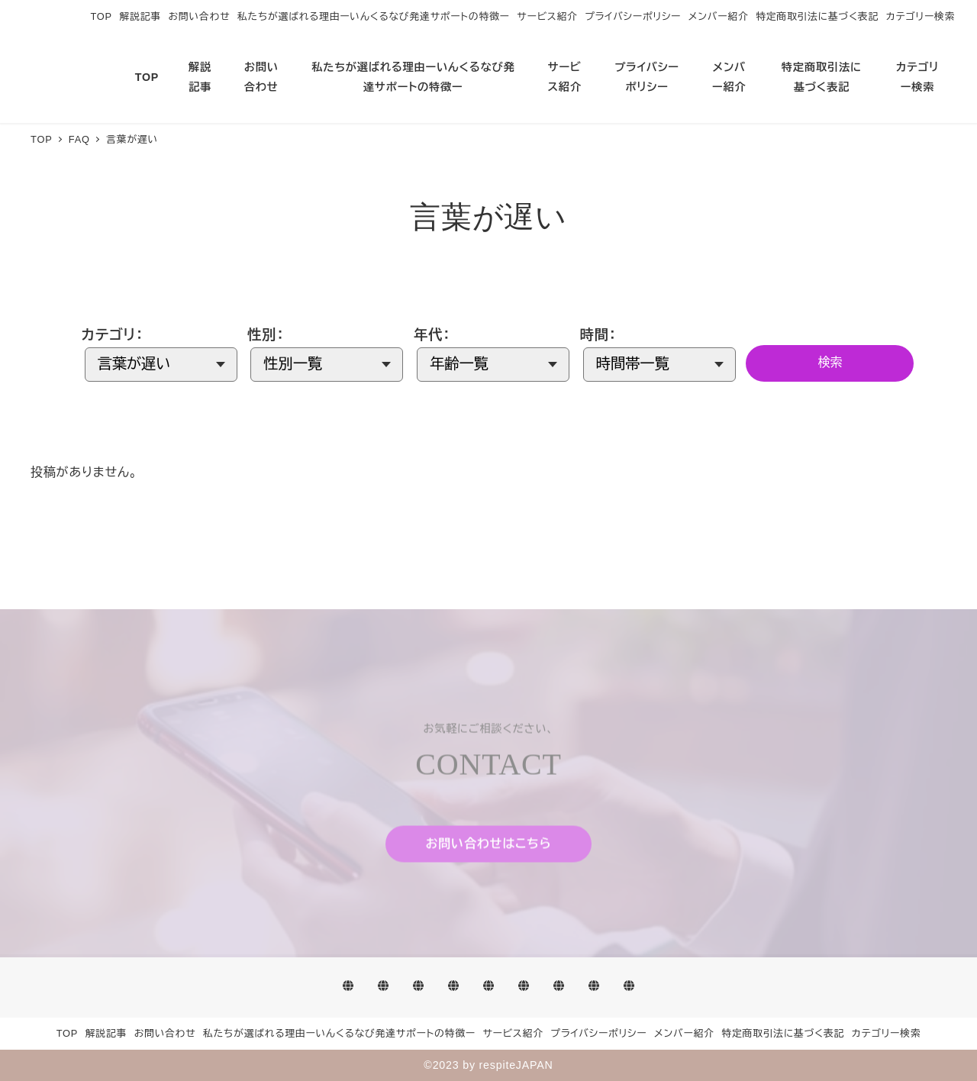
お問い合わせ (200, 16)
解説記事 (140, 16)
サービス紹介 (547, 16)
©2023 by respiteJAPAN (488, 1065)
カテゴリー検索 (921, 16)
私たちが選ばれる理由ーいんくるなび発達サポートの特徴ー (373, 16)
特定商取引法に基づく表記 (817, 16)
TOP (100, 16)
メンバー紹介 (718, 16)
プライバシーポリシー (633, 16)
